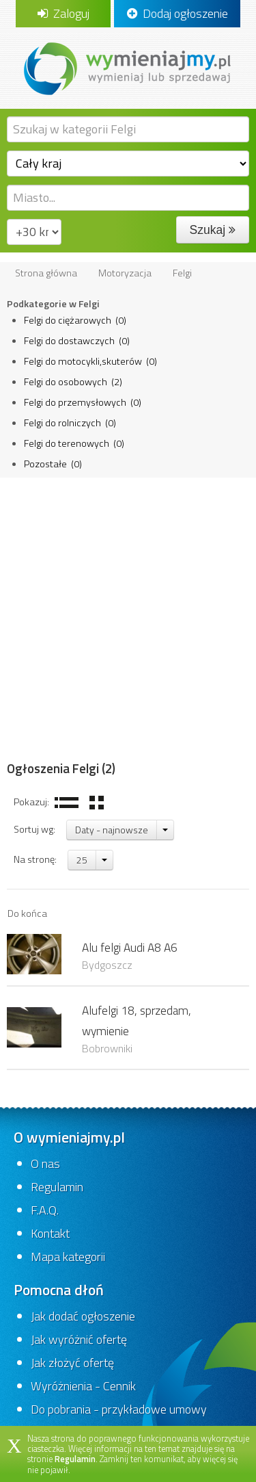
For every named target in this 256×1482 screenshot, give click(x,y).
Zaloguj (63, 13)
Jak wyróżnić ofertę (79, 1339)
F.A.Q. (45, 1210)
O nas (45, 1163)
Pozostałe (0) (53, 463)
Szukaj (213, 230)
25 (81, 860)
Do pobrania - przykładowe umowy (119, 1409)
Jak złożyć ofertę (72, 1362)
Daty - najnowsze (111, 829)
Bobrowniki (107, 1048)
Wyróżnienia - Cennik (83, 1386)
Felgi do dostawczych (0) (77, 340)
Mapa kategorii (68, 1256)
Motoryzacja (125, 273)
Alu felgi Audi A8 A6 (129, 947)
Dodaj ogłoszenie (177, 13)
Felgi (182, 273)
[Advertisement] (128, 612)
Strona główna (46, 273)
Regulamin (57, 1187)
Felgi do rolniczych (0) (70, 422)
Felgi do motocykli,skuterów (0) (90, 361)
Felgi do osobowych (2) (73, 381)
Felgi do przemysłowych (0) (82, 402)
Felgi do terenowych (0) (74, 443)
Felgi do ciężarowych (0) (75, 320)
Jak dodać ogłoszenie (83, 1316)
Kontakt (50, 1233)
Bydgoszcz (107, 965)
